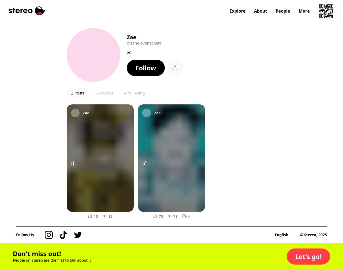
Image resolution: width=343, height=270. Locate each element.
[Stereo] (27, 10)
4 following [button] (134, 93)
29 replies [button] (104, 93)
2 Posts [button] (77, 93)
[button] (146, 68)
